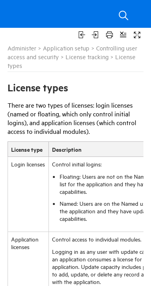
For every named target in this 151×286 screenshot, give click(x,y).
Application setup (66, 48)
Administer (22, 48)
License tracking (87, 56)
